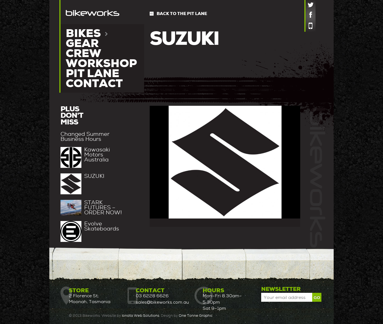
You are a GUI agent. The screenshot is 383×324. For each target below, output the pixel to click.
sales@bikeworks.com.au (162, 302)
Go (317, 297)
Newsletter (281, 289)
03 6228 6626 (152, 296)
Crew (83, 53)
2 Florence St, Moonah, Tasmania (89, 299)
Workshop (101, 63)
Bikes (87, 33)
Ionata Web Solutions (140, 315)
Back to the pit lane (182, 13)
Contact (94, 83)
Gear (82, 43)
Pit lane (92, 73)
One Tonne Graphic (196, 315)
